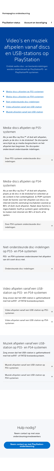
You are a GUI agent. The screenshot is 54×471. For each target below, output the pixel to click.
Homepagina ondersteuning (16, 13)
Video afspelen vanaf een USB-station (24, 106)
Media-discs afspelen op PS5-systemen (24, 91)
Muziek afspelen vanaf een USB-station (24, 112)
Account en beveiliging (35, 22)
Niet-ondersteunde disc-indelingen (22, 101)
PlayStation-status (11, 22)
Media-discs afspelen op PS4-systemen (24, 96)
